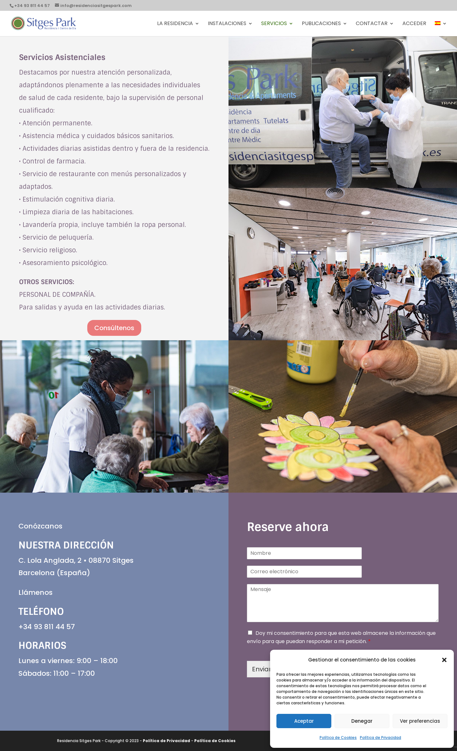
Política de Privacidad (380, 737)
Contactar (371, 24)
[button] (444, 660)
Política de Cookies (338, 737)
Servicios (274, 24)
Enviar (261, 669)
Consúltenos (114, 327)
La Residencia (175, 24)
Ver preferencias (420, 721)
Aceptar (304, 721)
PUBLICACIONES (321, 24)
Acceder (414, 24)
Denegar (362, 721)
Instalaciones (227, 24)
